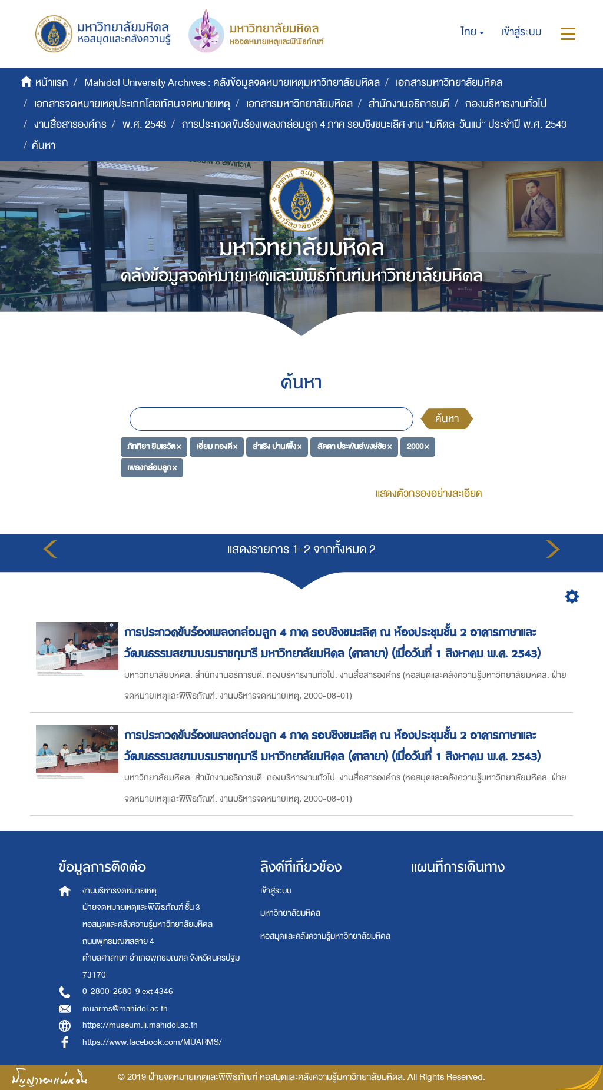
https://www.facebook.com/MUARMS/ (152, 1042)
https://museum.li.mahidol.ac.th (140, 1025)
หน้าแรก (51, 83)
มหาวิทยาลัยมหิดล (290, 913)
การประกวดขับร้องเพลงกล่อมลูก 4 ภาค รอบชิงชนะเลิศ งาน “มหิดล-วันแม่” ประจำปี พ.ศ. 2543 (374, 124)
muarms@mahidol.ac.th (125, 1008)
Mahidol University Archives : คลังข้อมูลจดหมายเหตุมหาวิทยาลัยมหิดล (232, 83)
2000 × (418, 446)
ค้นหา (447, 419)
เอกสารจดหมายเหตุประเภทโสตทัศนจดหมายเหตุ (132, 104)
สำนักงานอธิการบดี (409, 104)
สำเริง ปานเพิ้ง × (277, 446)
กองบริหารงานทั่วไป (506, 104)
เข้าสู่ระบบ (275, 890)
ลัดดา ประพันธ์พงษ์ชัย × (354, 446)
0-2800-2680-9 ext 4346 (127, 991)
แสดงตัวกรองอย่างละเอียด (429, 493)
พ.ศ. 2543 (144, 124)
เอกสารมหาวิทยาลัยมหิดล (449, 83)
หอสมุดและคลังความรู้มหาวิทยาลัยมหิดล (325, 936)
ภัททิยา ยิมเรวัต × (154, 446)
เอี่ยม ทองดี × (217, 446)
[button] (472, 32)
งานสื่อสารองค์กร (70, 124)
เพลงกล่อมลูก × (152, 467)
